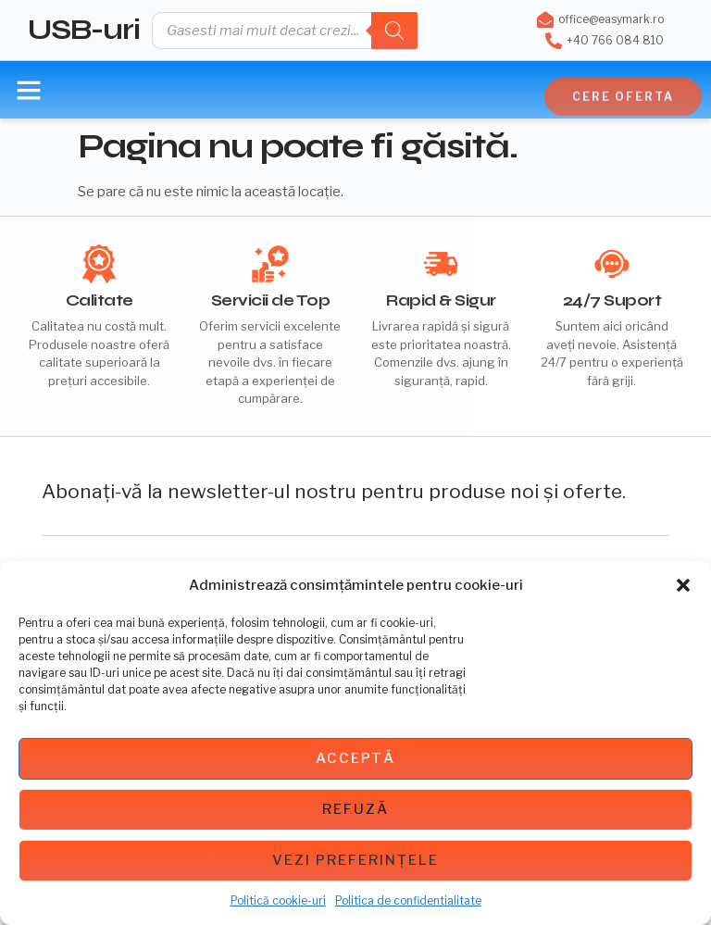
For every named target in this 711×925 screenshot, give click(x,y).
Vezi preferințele (355, 860)
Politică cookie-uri (278, 900)
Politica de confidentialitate (408, 900)
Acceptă (355, 758)
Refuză (355, 809)
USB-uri (84, 29)
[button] (683, 585)
